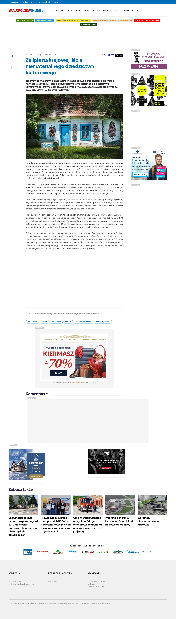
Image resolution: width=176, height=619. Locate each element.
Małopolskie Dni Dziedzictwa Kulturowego (73, 20)
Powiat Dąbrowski (103, 322)
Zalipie (44, 322)
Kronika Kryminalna (88, 24)
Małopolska (56, 322)
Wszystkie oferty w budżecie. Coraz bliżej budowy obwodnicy (119, 521)
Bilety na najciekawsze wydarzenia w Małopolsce (112, 20)
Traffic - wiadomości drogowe (147, 20)
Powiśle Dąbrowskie (83, 322)
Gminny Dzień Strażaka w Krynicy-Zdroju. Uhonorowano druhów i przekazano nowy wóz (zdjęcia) (87, 524)
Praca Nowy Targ (71, 603)
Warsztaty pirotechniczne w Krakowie (148, 521)
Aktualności (57, 10)
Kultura (68, 322)
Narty (135, 10)
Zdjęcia (115, 10)
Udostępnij (107, 55)
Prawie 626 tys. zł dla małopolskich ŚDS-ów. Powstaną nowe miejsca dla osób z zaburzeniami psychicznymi (56, 524)
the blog (106, 603)
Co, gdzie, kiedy (100, 10)
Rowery (125, 10)
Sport (86, 10)
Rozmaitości (73, 10)
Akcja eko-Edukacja (25, 20)
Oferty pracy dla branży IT (91, 603)
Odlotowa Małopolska (45, 20)
